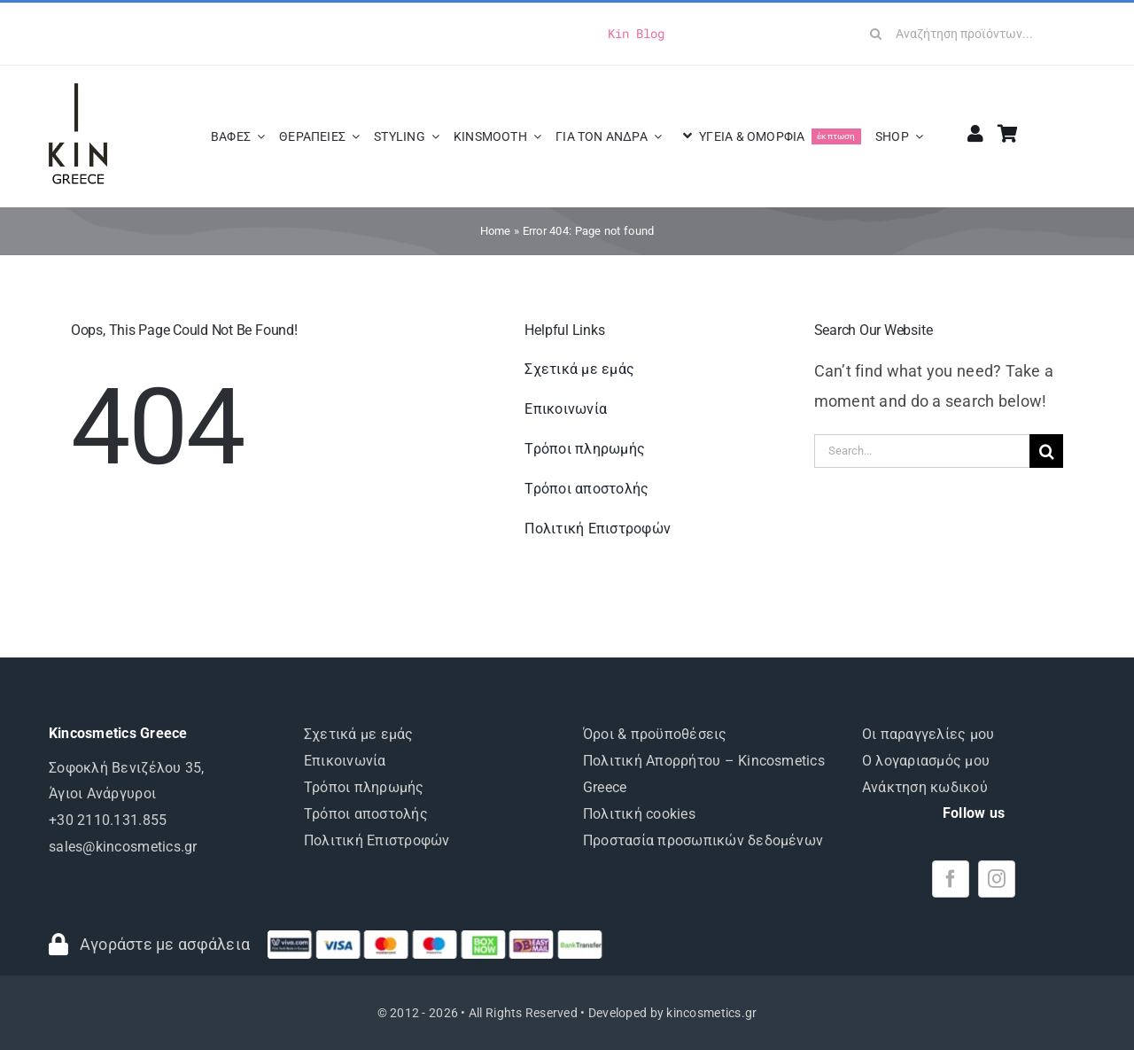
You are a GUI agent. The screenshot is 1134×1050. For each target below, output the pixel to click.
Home (495, 230)
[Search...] (921, 451)
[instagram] (996, 879)
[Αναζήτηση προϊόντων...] (971, 33)
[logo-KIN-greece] (78, 91)
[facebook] (950, 879)
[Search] (876, 33)
